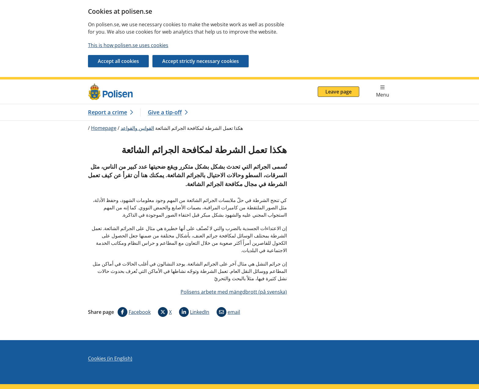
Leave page (338, 91)
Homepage (103, 128)
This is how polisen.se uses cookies (128, 45)
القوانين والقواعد (137, 128)
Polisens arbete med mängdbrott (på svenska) (234, 291)
